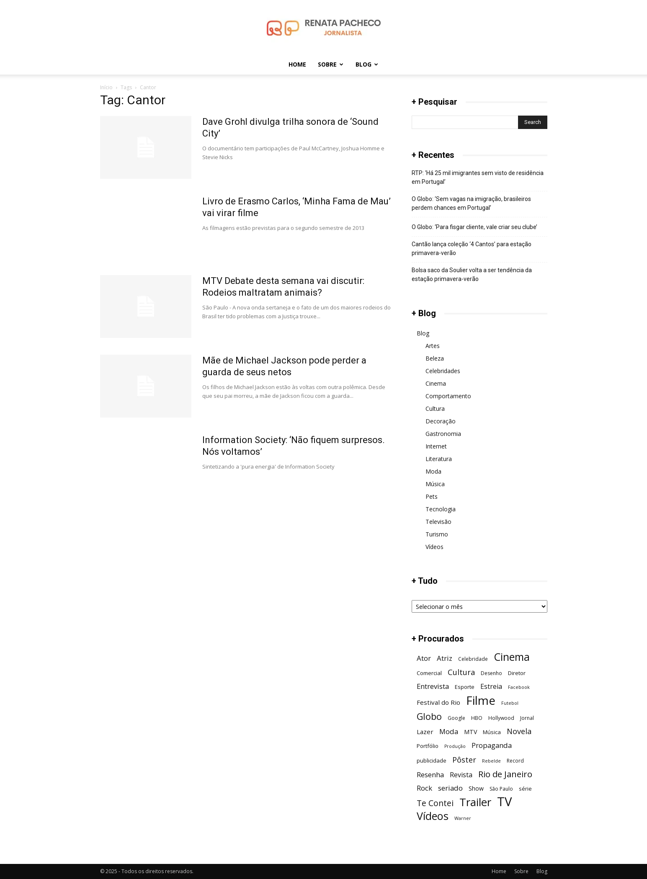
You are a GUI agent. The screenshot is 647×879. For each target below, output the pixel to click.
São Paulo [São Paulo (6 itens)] (501, 788)
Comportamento (448, 396)
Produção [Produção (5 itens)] (455, 746)
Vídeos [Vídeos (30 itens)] (433, 816)
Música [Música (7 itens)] (492, 732)
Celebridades (442, 371)
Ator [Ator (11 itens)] (424, 658)
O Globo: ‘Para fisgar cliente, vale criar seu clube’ (474, 227)
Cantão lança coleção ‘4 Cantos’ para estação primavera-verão (471, 248)
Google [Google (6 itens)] (456, 718)
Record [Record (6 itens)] (515, 760)
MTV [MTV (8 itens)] (470, 732)
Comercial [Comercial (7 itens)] (429, 673)
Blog (367, 64)
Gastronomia (443, 434)
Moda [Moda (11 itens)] (448, 731)
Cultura (435, 408)
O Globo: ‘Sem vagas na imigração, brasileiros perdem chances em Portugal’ (471, 203)
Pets (431, 496)
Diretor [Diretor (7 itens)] (517, 673)
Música (435, 484)
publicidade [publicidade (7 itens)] (431, 760)
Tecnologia (440, 509)
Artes (432, 346)
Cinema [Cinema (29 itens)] (512, 656)
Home (297, 64)
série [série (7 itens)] (525, 788)
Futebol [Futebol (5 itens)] (509, 703)
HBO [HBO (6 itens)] (476, 718)
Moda (433, 471)
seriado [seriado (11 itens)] (450, 788)
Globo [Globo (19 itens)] (429, 716)
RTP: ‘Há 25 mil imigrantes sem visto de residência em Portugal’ (478, 177)
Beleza (434, 358)
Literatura (438, 459)
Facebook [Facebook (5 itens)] (519, 687)
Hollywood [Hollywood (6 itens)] (501, 718)
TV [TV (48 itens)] (504, 801)
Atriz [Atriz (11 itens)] (444, 658)
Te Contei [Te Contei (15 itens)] (435, 803)
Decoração (440, 421)
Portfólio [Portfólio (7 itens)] (427, 746)
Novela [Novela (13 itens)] (519, 731)
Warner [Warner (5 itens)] (462, 818)
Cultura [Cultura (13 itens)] (461, 672)
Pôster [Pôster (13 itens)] (464, 759)
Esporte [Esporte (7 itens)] (464, 687)
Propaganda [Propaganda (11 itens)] (492, 745)
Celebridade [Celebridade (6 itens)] (473, 658)
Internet (436, 446)
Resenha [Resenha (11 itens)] (430, 774)
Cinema (435, 383)
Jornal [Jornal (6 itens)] (527, 718)
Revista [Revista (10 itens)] (461, 775)
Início (106, 87)
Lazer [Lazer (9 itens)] (425, 731)
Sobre (330, 64)
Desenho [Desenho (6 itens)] (491, 673)
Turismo (436, 534)
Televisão (438, 522)
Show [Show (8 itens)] (476, 788)
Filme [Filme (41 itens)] (480, 700)
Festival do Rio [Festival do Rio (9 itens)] (438, 702)
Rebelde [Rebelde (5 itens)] (491, 761)
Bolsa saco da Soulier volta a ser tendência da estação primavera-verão (472, 274)
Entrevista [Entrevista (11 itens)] (433, 686)
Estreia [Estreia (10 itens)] (491, 686)
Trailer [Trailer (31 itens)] (475, 802)
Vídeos (434, 547)
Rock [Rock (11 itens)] (424, 788)
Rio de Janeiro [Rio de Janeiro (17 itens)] (505, 774)
